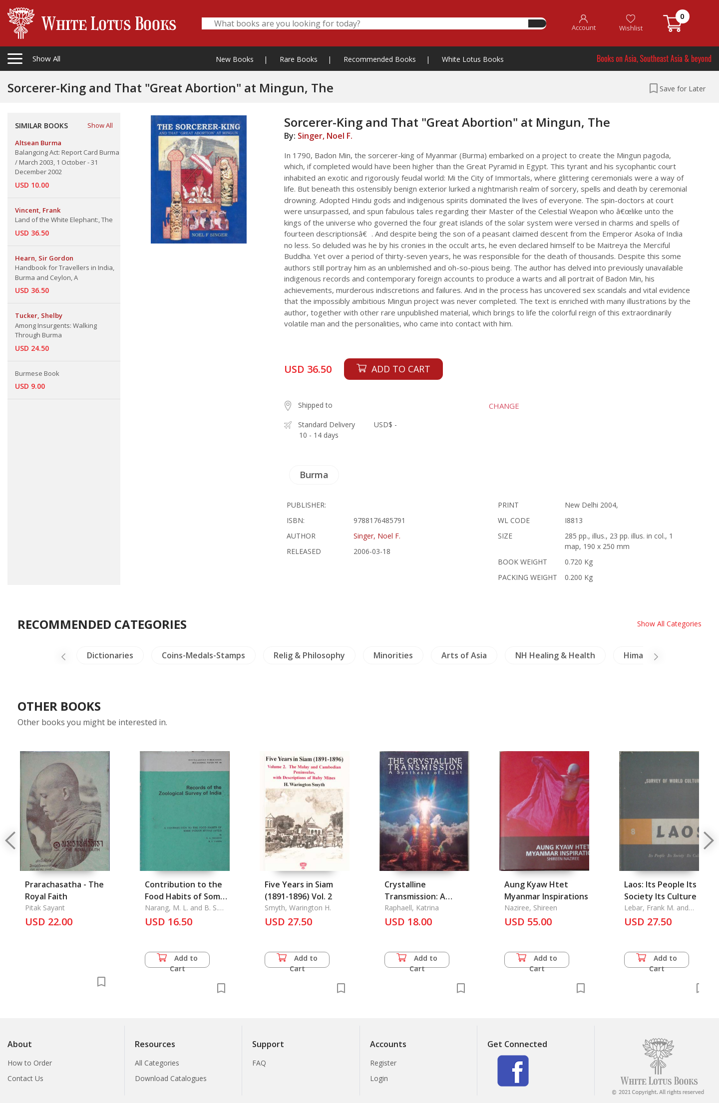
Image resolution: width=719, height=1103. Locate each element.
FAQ (259, 1063)
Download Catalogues (171, 1078)
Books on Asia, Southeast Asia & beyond (654, 58)
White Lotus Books (473, 59)
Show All (100, 125)
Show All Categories (669, 623)
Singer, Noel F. (325, 135)
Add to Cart (177, 960)
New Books (235, 59)
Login (379, 1078)
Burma (314, 475)
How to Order (29, 1063)
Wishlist (631, 23)
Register (383, 1063)
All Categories (157, 1063)
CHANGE (504, 406)
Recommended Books (380, 59)
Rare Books (299, 59)
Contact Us (25, 1078)
